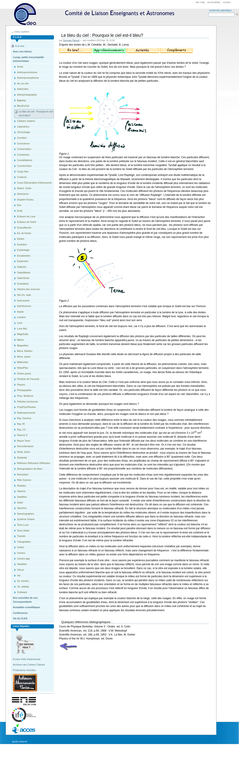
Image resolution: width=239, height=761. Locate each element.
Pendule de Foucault (28, 379)
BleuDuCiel (23, 105)
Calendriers (23, 126)
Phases (21, 384)
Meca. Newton (24, 351)
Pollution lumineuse (27, 401)
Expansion (22, 261)
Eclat (19, 210)
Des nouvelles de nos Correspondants (25, 599)
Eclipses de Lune (26, 216)
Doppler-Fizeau (25, 199)
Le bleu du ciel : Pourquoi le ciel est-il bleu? (36, 113)
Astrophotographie (27, 94)
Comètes (22, 137)
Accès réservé (19, 741)
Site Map (200, 2)
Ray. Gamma (24, 418)
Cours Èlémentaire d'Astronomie (34, 182)
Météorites (22, 362)
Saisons (21, 491)
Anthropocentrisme (27, 72)
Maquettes (22, 345)
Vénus (20, 569)
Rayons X (22, 435)
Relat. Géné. (23, 452)
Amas (20, 66)
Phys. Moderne (25, 396)
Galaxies (21, 266)
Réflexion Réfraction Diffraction (33, 463)
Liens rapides (21, 626)
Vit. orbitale (23, 586)
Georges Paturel (71, 40)
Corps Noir (23, 171)
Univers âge (23, 558)
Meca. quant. (24, 356)
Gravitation (23, 283)
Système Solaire (25, 519)
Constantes (23, 154)
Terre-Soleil (23, 530)
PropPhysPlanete (26, 407)
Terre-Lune (23, 525)
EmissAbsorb (24, 227)
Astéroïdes (23, 89)
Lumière (21, 317)
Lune (19, 323)
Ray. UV (21, 429)
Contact (227, 2)
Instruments (23, 300)
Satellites (22, 497)
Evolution (22, 244)
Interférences (24, 306)
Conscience (23, 143)
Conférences (20, 613)
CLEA (96, 14)
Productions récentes (24, 670)
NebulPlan (22, 367)
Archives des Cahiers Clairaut (29, 664)
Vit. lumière (23, 581)
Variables (22, 564)
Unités (20, 547)
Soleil (20, 502)
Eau (19, 205)
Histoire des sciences (28, 289)
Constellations (24, 160)
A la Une (19, 46)
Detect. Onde (24, 188)
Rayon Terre (23, 440)
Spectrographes (25, 513)
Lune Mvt (22, 328)
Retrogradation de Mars (29, 468)
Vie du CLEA (20, 618)
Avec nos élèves (22, 51)
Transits (21, 536)
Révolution (22, 474)
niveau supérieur (21, 32)
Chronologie (23, 132)
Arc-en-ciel (23, 83)
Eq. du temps (24, 233)
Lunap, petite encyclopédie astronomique (28, 59)
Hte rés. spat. (24, 295)
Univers (21, 553)
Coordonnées (24, 166)
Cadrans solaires (26, 121)
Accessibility (213, 2)
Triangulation (24, 541)
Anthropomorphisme (28, 77)
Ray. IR (21, 424)
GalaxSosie (23, 278)
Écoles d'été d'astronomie (27, 659)
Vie (18, 575)
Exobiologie (23, 250)
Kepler (20, 311)
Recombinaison (25, 446)
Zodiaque (22, 592)
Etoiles (20, 238)
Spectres (22, 508)
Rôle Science (24, 480)
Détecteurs (23, 194)
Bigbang (21, 100)
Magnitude (22, 334)
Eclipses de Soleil (26, 222)
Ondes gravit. (24, 373)
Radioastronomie (26, 412)
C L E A (17, 37)
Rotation (21, 485)
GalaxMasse (23, 272)
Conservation (24, 149)
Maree (20, 339)
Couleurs (22, 177)
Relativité (22, 457)
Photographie (24, 390)
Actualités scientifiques (26, 607)
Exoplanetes (23, 255)
